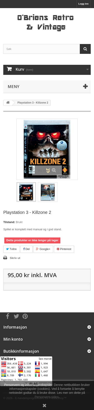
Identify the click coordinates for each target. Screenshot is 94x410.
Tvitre (11, 249)
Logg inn (83, 3)
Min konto (13, 339)
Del (26, 249)
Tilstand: (9, 222)
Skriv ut (15, 258)
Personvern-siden (47, 397)
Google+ (43, 249)
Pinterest (64, 249)
